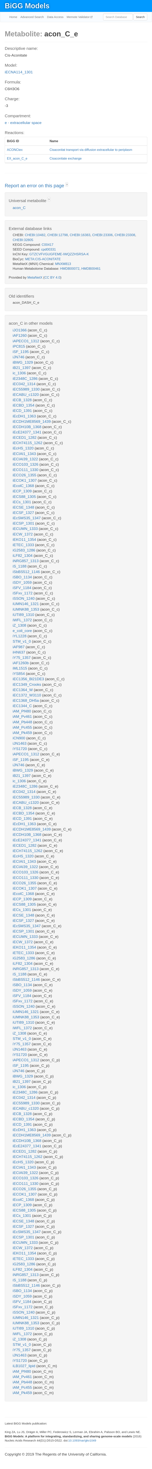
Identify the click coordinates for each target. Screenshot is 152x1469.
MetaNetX (35, 277)
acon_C (19, 208)
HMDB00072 (69, 269)
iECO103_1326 (26, 464)
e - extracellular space (23, 123)
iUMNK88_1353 (26, 609)
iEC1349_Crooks (27, 684)
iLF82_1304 (23, 555)
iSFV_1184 (22, 588)
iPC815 (19, 346)
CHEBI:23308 (125, 235)
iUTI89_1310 (24, 615)
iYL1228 (20, 636)
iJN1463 (20, 743)
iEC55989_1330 (27, 389)
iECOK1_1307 (25, 480)
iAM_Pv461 (23, 716)
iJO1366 (20, 330)
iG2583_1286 (24, 550)
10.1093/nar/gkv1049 (82, 1440)
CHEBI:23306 (102, 235)
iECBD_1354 (24, 405)
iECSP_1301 (24, 523)
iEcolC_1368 (24, 486)
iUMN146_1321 (26, 604)
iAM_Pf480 (22, 711)
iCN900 (19, 738)
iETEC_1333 (24, 545)
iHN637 (19, 652)
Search (140, 17)
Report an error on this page (35, 185)
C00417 (47, 245)
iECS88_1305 (25, 497)
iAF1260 (20, 335)
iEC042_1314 (24, 384)
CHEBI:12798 (57, 235)
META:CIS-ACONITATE (43, 259)
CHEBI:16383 (80, 235)
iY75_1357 (22, 658)
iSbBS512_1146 (27, 572)
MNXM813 (63, 264)
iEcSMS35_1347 (27, 518)
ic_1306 (20, 373)
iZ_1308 (20, 625)
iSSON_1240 (24, 598)
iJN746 (19, 357)
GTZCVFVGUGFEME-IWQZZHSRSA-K (59, 254)
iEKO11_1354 (25, 539)
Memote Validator (79, 17)
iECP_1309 (23, 491)
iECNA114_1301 (19, 72)
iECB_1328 (23, 400)
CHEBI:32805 (23, 240)
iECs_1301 (22, 502)
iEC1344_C (23, 706)
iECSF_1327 (24, 513)
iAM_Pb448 (23, 722)
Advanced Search (32, 17)
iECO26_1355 (25, 475)
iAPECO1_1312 (26, 341)
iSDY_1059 (23, 582)
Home (13, 17)
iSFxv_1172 (23, 593)
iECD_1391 (23, 411)
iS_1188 (20, 566)
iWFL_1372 (23, 620)
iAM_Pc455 (23, 727)
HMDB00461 (91, 269)
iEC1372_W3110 (27, 695)
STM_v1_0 (22, 641)
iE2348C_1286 (26, 378)
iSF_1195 (21, 352)
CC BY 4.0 (52, 277)
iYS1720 (20, 749)
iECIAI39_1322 (26, 459)
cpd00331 (48, 249)
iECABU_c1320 (26, 395)
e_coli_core (23, 631)
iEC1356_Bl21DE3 (29, 679)
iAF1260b (21, 663)
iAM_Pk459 (23, 733)
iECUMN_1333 (26, 529)
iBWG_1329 (23, 362)
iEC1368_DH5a (26, 700)
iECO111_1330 (26, 470)
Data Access (55, 17)
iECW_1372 (23, 534)
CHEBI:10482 (35, 235)
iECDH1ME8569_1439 (32, 421)
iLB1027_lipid (24, 1366)
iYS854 (19, 674)
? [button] (66, 185)
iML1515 (20, 668)
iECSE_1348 (24, 507)
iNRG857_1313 (26, 561)
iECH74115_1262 (28, 443)
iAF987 (19, 647)
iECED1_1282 (25, 437)
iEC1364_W (23, 690)
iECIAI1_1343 (25, 454)
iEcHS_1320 (24, 448)
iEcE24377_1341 (27, 432)
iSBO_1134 (23, 577)
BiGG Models (27, 6)
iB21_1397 (22, 368)
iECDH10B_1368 (27, 427)
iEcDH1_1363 (25, 416)
